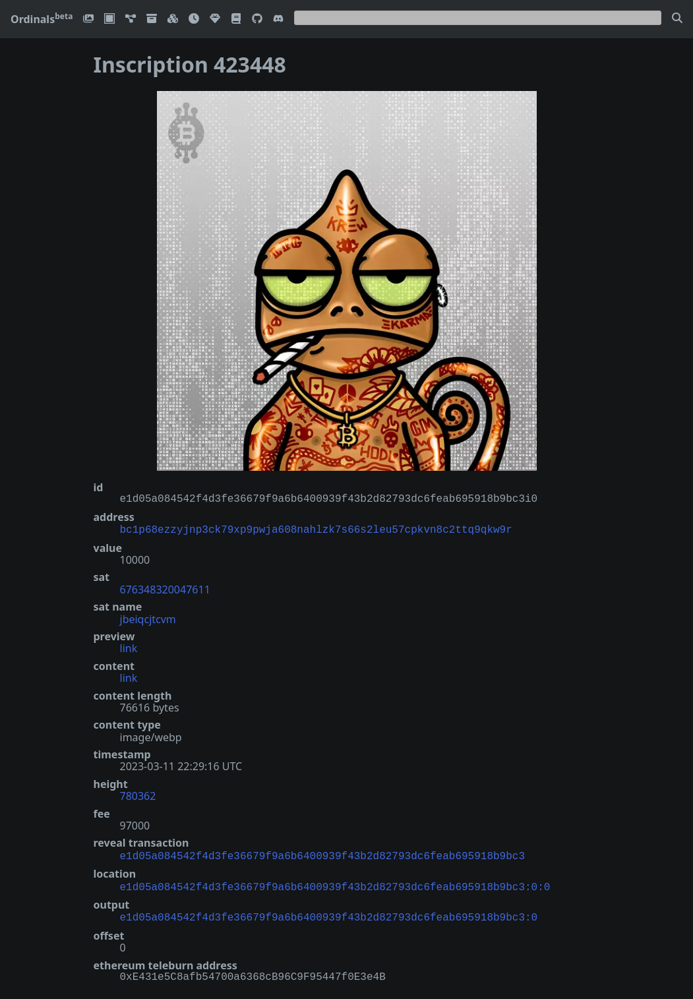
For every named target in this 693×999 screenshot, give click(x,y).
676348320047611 (165, 588)
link (129, 647)
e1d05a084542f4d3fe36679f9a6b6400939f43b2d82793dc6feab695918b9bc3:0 (329, 912)
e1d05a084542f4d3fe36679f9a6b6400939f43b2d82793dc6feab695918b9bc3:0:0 (335, 883)
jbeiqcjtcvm (148, 618)
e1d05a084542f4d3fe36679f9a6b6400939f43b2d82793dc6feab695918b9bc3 (322, 854)
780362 (138, 794)
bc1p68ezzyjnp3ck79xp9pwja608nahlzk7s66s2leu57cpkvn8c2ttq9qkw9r (316, 529)
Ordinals (42, 19)
